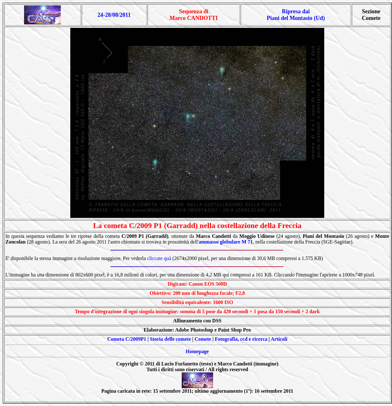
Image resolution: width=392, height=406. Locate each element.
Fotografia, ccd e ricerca (241, 339)
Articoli (279, 339)
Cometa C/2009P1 (126, 339)
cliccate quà (159, 258)
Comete (203, 339)
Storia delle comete (170, 339)
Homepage (197, 351)
